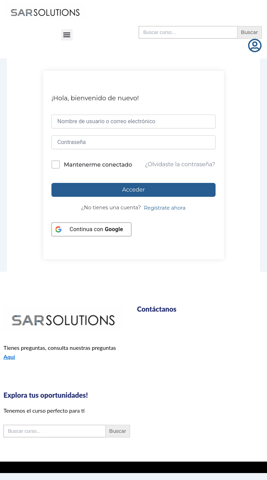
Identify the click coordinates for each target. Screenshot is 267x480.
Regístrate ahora (165, 208)
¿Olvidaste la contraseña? (180, 164)
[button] (67, 35)
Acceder (133, 189)
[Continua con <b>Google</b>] (91, 229)
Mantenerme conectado (98, 164)
